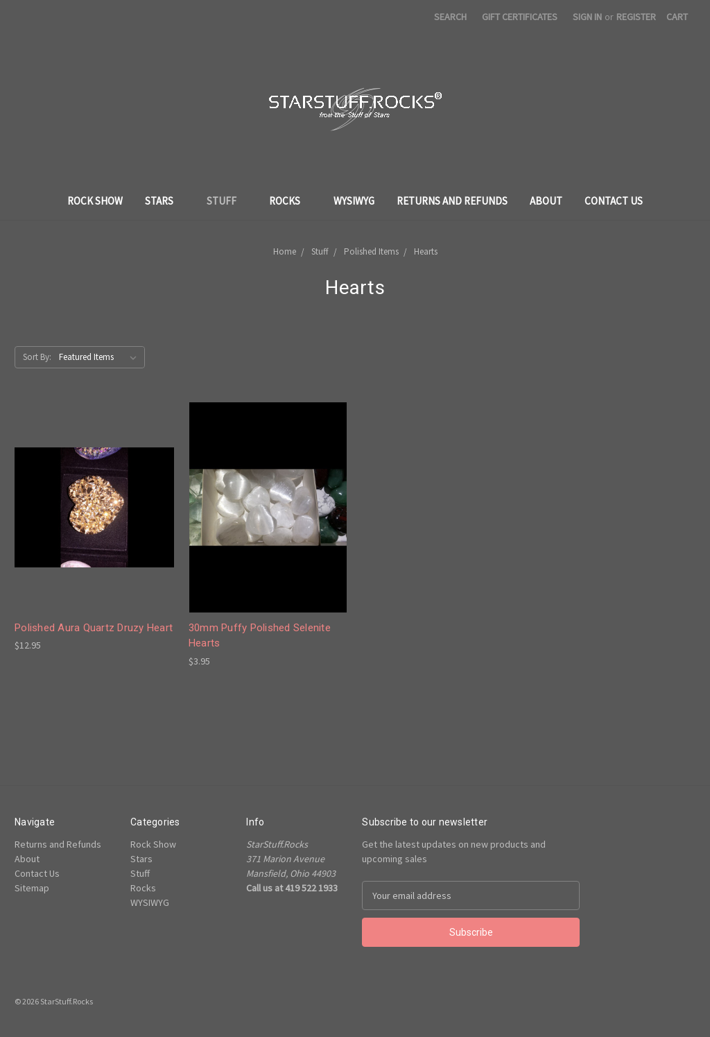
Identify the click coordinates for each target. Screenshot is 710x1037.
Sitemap (32, 888)
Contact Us (614, 200)
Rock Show (95, 200)
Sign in (587, 16)
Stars (164, 200)
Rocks (290, 200)
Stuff (227, 200)
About (546, 200)
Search (450, 16)
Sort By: (37, 357)
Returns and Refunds (452, 200)
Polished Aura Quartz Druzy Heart (94, 628)
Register (636, 16)
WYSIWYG (354, 200)
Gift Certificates (519, 16)
